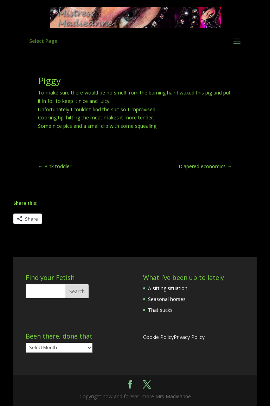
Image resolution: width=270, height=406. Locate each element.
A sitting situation (167, 288)
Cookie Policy (158, 337)
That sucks (160, 310)
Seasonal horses (167, 299)
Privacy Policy (189, 337)
